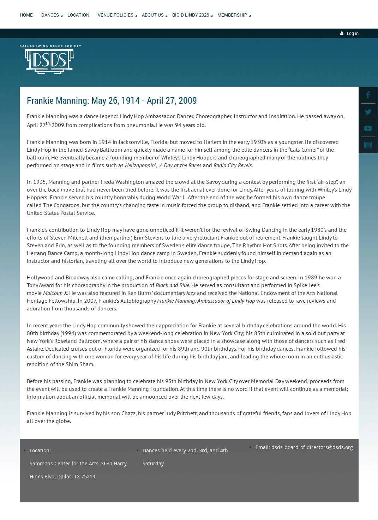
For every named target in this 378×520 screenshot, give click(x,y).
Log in (353, 33)
